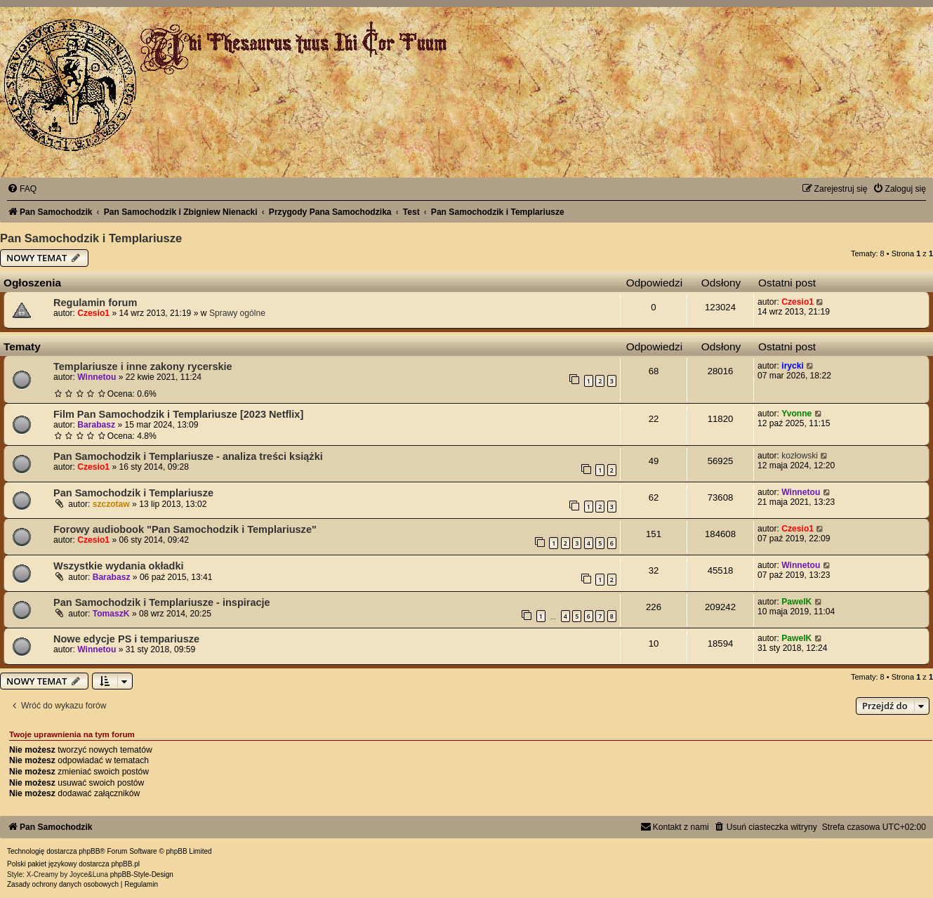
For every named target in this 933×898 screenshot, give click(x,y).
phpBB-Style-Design (141, 874)
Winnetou (96, 377)
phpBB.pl (125, 864)
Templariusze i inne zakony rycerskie (142, 366)
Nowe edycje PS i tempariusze (126, 639)
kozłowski (799, 456)
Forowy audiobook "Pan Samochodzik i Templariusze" (185, 529)
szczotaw (111, 504)
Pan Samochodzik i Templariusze (91, 238)
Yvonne (796, 413)
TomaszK (111, 614)
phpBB (89, 851)
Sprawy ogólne (237, 313)
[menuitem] (22, 189)
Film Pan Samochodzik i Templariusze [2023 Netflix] (178, 414)
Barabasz (96, 425)
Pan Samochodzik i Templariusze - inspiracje (161, 602)
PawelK (796, 602)
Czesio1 (93, 313)
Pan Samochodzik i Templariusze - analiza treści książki (188, 456)
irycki (792, 366)
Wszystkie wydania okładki (118, 566)
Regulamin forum (95, 302)
